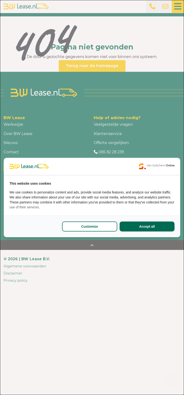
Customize (89, 226)
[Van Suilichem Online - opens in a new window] (157, 166)
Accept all (147, 226)
